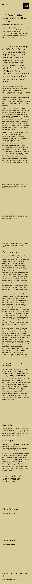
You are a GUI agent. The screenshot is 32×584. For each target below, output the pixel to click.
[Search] (8, 4)
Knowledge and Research (12, 24)
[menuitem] (3, 4)
